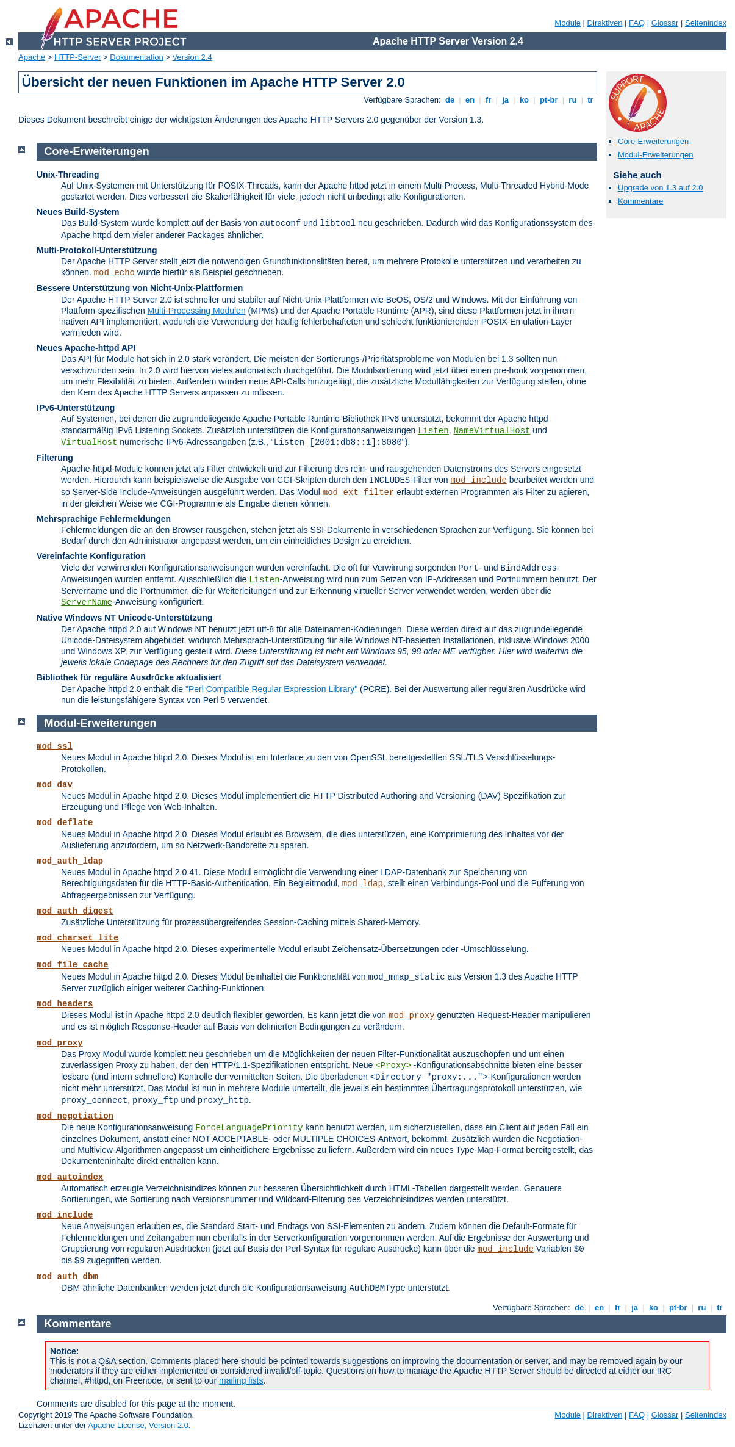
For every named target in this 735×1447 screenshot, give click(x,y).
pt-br (548, 99)
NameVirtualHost (491, 431)
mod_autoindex (70, 1177)
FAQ (637, 22)
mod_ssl (55, 746)
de (449, 99)
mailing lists (241, 1380)
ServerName (86, 602)
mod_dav (55, 785)
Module (567, 22)
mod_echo (114, 273)
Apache (31, 57)
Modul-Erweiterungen (656, 154)
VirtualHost (89, 442)
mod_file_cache (73, 965)
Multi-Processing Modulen (197, 311)
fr (488, 99)
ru (573, 99)
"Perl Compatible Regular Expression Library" (271, 689)
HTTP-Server (77, 57)
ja (505, 99)
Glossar (665, 22)
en (469, 99)
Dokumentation (136, 57)
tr (591, 99)
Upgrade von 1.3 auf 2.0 (660, 187)
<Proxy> (393, 1065)
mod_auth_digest (75, 911)
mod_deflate (65, 823)
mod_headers (65, 1004)
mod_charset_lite (77, 938)
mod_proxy (412, 1015)
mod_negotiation (75, 1116)
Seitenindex (705, 22)
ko (524, 99)
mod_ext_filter (359, 492)
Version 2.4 (192, 57)
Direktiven (605, 22)
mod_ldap (362, 884)
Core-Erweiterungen (653, 141)
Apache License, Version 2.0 (138, 1425)
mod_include (478, 480)
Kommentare (640, 201)
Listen (433, 431)
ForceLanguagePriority (249, 1128)
